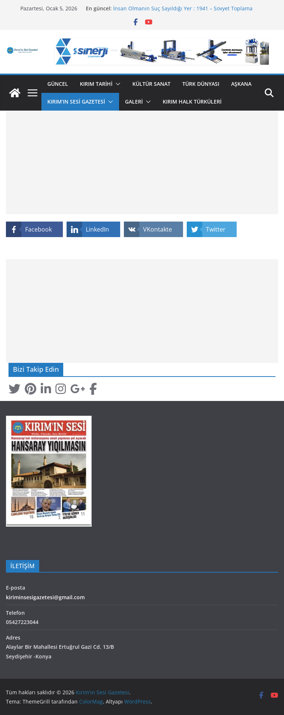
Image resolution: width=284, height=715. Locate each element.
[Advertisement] (142, 162)
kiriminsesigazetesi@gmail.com (45, 597)
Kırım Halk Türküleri (192, 101)
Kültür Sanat (151, 83)
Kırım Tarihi (96, 83)
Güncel (57, 83)
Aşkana (241, 83)
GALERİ (134, 101)
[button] (116, 84)
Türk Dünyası (200, 83)
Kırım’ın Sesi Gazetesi (76, 101)
